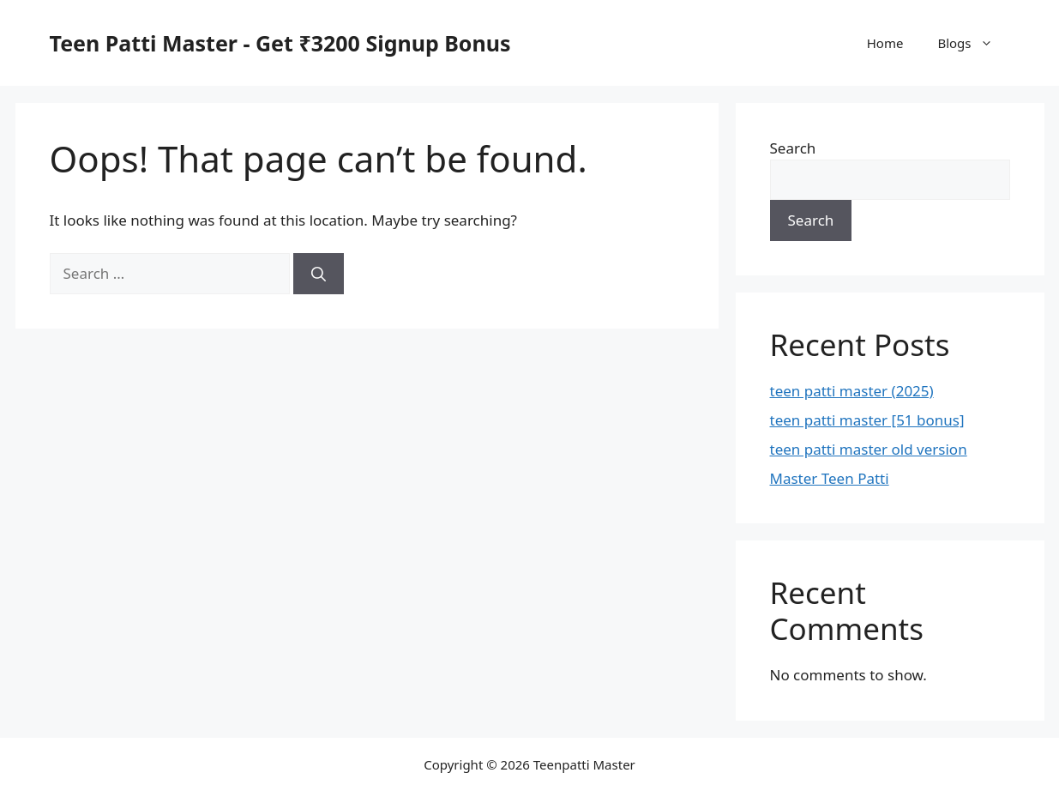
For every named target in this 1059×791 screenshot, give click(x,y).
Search (793, 148)
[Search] (318, 273)
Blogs (973, 43)
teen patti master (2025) (852, 391)
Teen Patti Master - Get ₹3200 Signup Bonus (280, 42)
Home (885, 42)
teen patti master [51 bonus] (867, 420)
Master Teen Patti (829, 478)
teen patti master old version (868, 449)
